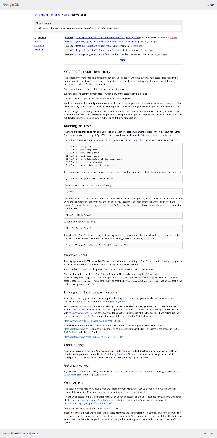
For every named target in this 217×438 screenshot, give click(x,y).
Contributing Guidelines (115, 354)
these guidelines (119, 301)
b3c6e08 (69, 41)
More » (123, 59)
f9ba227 (69, 46)
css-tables (39, 45)
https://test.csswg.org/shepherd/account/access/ (88, 403)
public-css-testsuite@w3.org (142, 371)
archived (103, 374)
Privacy (26, 433)
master (37, 41)
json (211, 433)
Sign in (211, 4)
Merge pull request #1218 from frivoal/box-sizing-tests (101, 50)
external (55, 14)
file (137, 139)
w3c (66, 14)
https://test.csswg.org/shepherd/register (86, 400)
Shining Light (168, 261)
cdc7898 (69, 50)
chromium (41, 14)
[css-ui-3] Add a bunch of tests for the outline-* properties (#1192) (107, 37)
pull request (139, 392)
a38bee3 (69, 54)
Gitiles (18, 433)
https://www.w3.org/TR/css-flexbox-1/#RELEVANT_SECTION (93, 320)
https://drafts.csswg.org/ (76, 328)
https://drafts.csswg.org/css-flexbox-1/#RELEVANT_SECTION (93, 336)
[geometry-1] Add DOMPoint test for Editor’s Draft (99, 41)
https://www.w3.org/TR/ (80, 312)
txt (204, 433)
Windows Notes (149, 135)
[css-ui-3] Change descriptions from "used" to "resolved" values (106, 54)
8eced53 (69, 37)
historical (38, 49)
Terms (35, 433)
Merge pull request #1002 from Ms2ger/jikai (96, 45)
